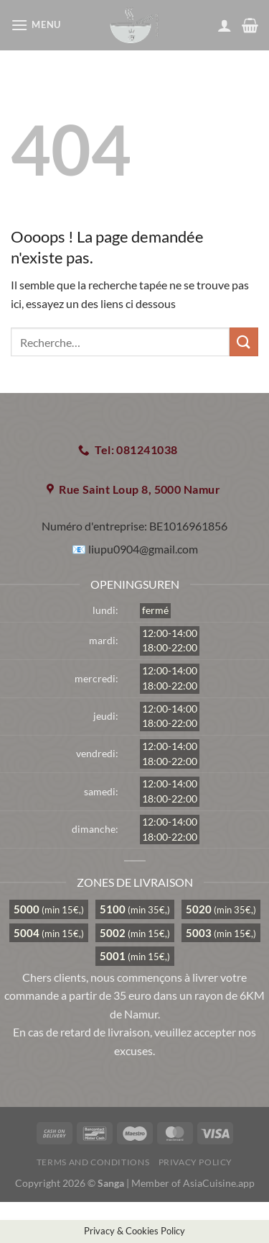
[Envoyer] (244, 341)
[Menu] (38, 24)
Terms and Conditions (93, 1162)
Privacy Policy (196, 1162)
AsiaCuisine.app (219, 1183)
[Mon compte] (224, 25)
